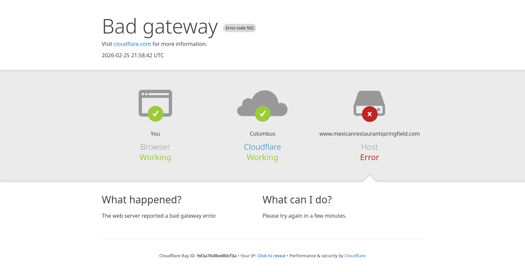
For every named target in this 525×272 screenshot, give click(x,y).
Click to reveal (271, 256)
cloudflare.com (132, 44)
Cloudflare (262, 146)
